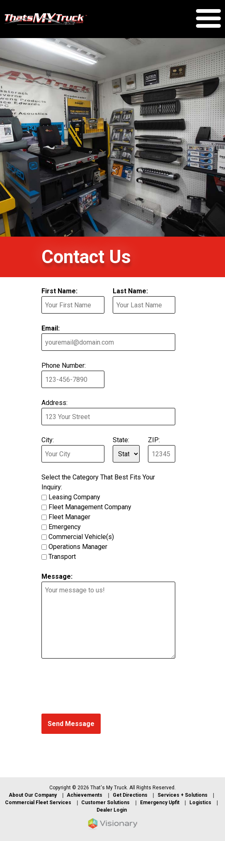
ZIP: (154, 440)
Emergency (64, 527)
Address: (54, 403)
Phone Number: (63, 365)
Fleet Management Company (89, 507)
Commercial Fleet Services (38, 802)
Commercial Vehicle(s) (81, 537)
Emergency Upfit (159, 802)
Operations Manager (77, 547)
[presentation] (104, 687)
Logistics (200, 802)
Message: (57, 576)
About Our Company (33, 795)
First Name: (59, 291)
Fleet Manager (69, 517)
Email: (50, 328)
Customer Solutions (105, 802)
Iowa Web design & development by (113, 824)
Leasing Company (74, 497)
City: (47, 440)
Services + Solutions (182, 795)
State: (121, 440)
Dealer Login (112, 810)
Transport (62, 557)
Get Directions (130, 795)
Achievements (84, 795)
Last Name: (130, 291)
